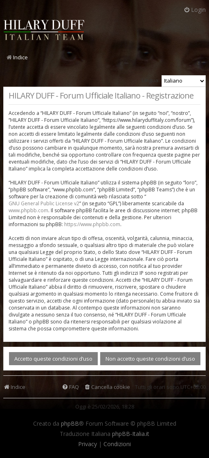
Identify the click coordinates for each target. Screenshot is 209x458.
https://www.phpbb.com (92, 224)
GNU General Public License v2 (44, 203)
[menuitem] (107, 387)
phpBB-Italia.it (130, 434)
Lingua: (151, 80)
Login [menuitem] (195, 9)
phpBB (70, 423)
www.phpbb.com (28, 210)
